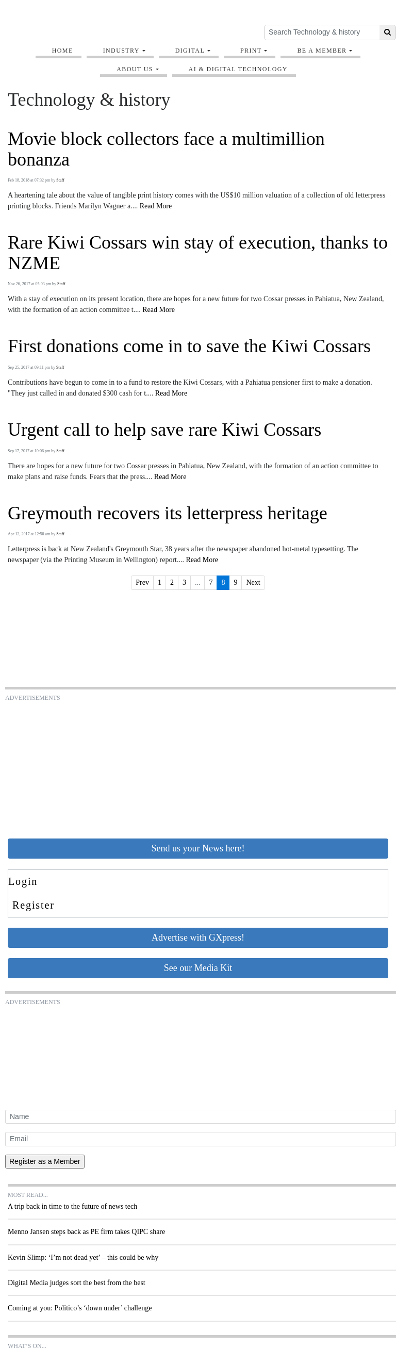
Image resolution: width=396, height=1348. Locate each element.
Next (253, 582)
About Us (135, 69)
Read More (156, 206)
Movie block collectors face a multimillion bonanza (166, 149)
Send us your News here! (198, 848)
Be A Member (321, 50)
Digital (190, 50)
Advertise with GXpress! (198, 937)
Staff (60, 180)
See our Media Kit (198, 968)
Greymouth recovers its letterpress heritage (167, 513)
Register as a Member (44, 1161)
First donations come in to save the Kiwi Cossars (189, 346)
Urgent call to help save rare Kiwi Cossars (164, 430)
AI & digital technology (238, 69)
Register (33, 905)
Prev (142, 582)
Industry (121, 50)
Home (62, 50)
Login (23, 881)
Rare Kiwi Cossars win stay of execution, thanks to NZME (198, 253)
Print (251, 50)
